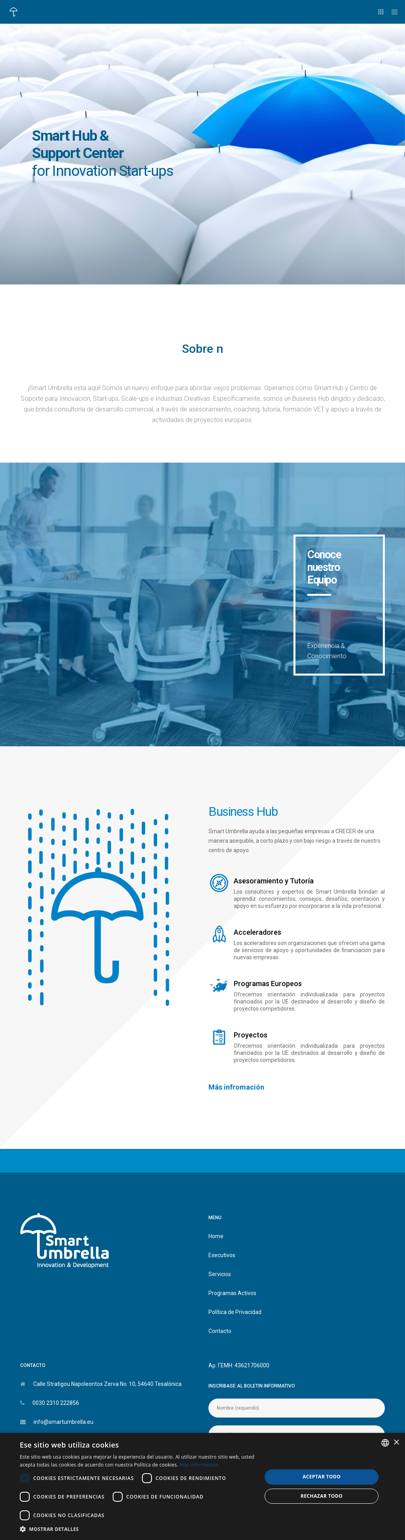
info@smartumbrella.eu (63, 1422)
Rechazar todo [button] (322, 1496)
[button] (137, 1529)
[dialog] (202, 1486)
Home (215, 1236)
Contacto (219, 1331)
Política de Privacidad (234, 1312)
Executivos (221, 1255)
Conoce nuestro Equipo (324, 567)
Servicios (219, 1274)
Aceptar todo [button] (322, 1476)
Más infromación (236, 1087)
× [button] (396, 1443)
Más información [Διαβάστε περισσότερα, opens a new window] (199, 1464)
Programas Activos (232, 1293)
